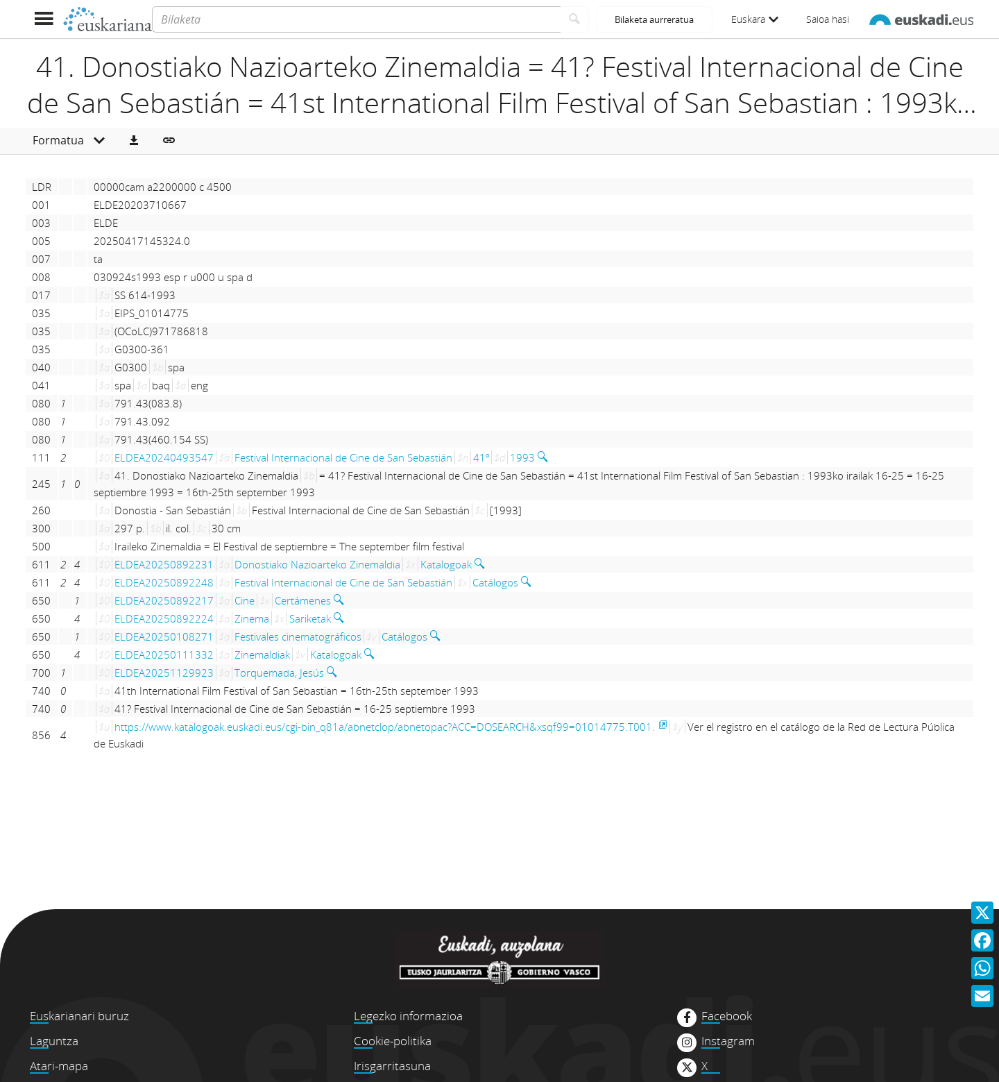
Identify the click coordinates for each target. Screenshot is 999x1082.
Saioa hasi (827, 19)
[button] (134, 141)
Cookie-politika (393, 1041)
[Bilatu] (575, 19)
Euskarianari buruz (79, 1016)
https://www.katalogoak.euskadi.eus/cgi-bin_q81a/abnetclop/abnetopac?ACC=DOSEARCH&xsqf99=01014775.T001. (384, 727)
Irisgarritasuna (392, 1066)
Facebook (726, 1016)
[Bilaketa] (356, 19)
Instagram (728, 1041)
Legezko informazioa (408, 1016)
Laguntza (54, 1041)
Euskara (754, 19)
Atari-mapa (59, 1066)
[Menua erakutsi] (43, 19)
